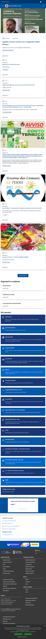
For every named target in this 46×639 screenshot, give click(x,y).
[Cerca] (43, 6)
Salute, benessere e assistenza (9, 588)
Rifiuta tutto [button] (28, 634)
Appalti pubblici (28, 568)
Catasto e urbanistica (29, 571)
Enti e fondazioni (6, 566)
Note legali (5, 621)
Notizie (26, 579)
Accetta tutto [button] (18, 634)
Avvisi (4, 60)
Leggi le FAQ (28, 602)
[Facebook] (36, 553)
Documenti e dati (6, 573)
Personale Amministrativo (8, 571)
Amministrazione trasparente (9, 616)
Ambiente (5, 586)
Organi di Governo (7, 560)
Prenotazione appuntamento (31, 598)
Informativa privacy (7, 619)
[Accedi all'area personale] (40, 2)
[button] (23, 637)
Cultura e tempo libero (30, 562)
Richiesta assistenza (29, 604)
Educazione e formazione (8, 579)
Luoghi (26, 589)
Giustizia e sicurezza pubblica (9, 581)
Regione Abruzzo (5, 1)
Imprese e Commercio (29, 566)
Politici (4, 568)
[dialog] (23, 631)
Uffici (4, 564)
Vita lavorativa (28, 564)
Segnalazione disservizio (30, 600)
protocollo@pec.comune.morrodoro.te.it (12, 609)
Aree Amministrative (7, 562)
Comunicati (7, 38)
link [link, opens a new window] (35, 631)
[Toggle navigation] (2, 6)
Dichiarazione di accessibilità (9, 623)
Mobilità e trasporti (29, 573)
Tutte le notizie (23, 275)
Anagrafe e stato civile (30, 560)
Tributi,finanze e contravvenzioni (10, 584)
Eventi (26, 592)
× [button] (44, 625)
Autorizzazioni (6, 590)
